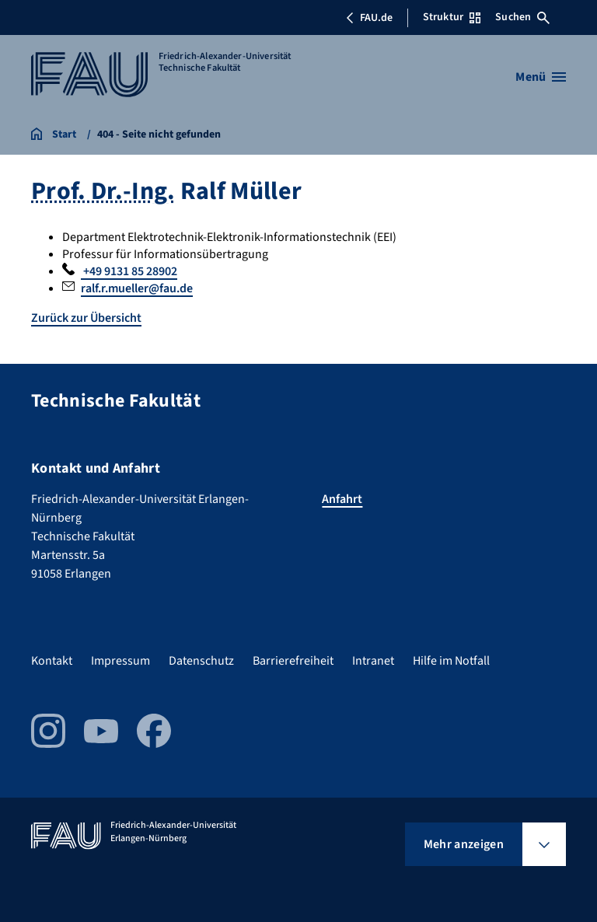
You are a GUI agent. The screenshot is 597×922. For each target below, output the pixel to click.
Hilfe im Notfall (451, 660)
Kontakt (51, 660)
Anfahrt (342, 499)
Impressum (120, 660)
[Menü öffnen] (540, 77)
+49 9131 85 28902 (129, 271)
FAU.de (369, 18)
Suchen (522, 17)
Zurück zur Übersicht (86, 318)
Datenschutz (201, 660)
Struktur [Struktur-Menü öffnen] (451, 17)
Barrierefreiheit (293, 660)
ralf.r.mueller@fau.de (137, 288)
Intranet (373, 660)
